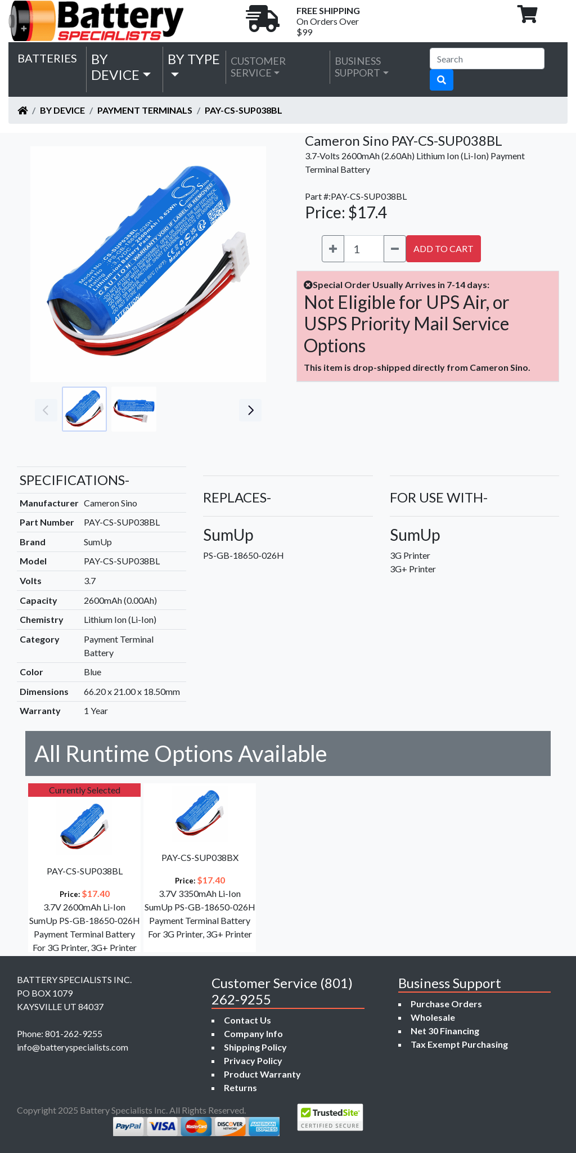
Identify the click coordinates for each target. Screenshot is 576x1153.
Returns (240, 1087)
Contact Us (247, 1020)
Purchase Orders (446, 1003)
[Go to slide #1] (84, 409)
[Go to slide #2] (133, 409)
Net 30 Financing (445, 1030)
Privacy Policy (253, 1060)
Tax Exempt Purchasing (459, 1044)
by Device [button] (115, 67)
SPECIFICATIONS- (74, 480)
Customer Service (258, 67)
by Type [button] (194, 59)
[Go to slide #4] (232, 409)
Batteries (47, 58)
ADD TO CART (443, 248)
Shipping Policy (255, 1047)
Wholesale (433, 1017)
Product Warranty (262, 1074)
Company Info (253, 1033)
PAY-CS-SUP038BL (243, 110)
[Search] (487, 58)
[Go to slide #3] (183, 409)
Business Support (358, 67)
